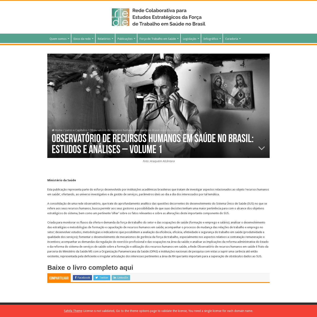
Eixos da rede (82, 38)
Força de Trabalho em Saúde (158, 38)
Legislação (189, 38)
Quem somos (58, 38)
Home (57, 130)
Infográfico (210, 38)
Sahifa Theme (73, 311)
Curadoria (231, 38)
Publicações (125, 38)
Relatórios (104, 38)
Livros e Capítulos (76, 130)
